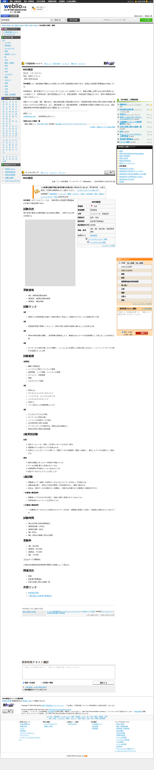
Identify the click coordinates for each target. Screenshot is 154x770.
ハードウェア (33, 369)
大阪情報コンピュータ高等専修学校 (131, 123)
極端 (122, 293)
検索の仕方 (23, 726)
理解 (46, 84)
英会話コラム (10, 169)
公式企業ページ (97, 724)
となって (64, 91)
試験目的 (123, 104)
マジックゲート (68, 124)
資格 (31, 25)
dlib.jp (101, 194)
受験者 (108, 94)
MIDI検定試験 (33, 593)
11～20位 (130, 263)
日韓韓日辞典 (52, 1)
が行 (74, 102)
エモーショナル (126, 270)
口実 (122, 289)
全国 (68, 94)
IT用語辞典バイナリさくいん (54, 705)
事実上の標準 (37, 213)
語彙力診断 (9, 178)
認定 (68, 105)
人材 (103, 91)
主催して (109, 84)
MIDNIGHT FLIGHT (127, 179)
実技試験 (69, 102)
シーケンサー (38, 450)
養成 (82, 105)
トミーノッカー (126, 266)
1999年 (39, 94)
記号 (4, 161)
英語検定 (62, 613)
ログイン (131, 1)
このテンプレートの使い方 (88, 190)
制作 (105, 102)
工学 (6, 60)
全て (3, 40)
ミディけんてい (36, 73)
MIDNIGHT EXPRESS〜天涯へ (131, 177)
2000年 (93, 225)
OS (58, 426)
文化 (6, 68)
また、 (51, 105)
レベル (29, 105)
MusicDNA (58, 124)
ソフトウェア (47, 369)
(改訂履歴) (51, 711)
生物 (6, 83)
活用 (54, 84)
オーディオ (32, 348)
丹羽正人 (123, 114)
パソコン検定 (125, 142)
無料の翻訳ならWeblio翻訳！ (41, 8)
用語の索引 (56, 63)
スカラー (75, 194)
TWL (56, 197)
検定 (36, 25)
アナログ (40, 414)
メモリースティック (80, 124)
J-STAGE (89, 194)
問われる (43, 105)
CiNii (82, 194)
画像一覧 (74, 63)
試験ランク (27, 102)
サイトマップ (24, 735)
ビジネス (8, 42)
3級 (40, 102)
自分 (49, 108)
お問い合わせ (72, 724)
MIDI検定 (93, 235)
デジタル (31, 414)
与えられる (105, 105)
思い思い (124, 285)
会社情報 (95, 726)
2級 (45, 102)
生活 (6, 71)
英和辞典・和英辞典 (122, 728)
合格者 (58, 105)
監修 (110, 102)
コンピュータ (9, 48)
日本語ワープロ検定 (88, 611)
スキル (58, 84)
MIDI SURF (123, 158)
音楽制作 (84, 102)
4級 (36, 102)
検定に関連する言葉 (29, 611)
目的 (28, 94)
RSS (85, 756)
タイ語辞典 (120, 742)
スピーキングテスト (12, 181)
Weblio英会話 (10, 172)
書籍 (69, 194)
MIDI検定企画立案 (126, 109)
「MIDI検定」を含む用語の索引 (36, 687)
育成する (109, 91)
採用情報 (95, 728)
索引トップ (48, 63)
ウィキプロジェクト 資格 (97, 239)
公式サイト (50, 116)
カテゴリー (81, 63)
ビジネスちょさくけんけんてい (71, 611)
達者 (122, 300)
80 (81, 94)
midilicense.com (29, 116)
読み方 (25, 73)
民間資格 (93, 210)
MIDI (72, 91)
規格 (84, 91)
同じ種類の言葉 (17, 25)
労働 (26, 25)
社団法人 (88, 84)
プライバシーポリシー (27, 733)
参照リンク (27, 113)
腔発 (122, 278)
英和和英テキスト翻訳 (35, 662)
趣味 (6, 77)
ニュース (62, 194)
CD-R (30, 423)
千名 (25, 97)
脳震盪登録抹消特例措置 (129, 281)
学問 (6, 66)
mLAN (46, 124)
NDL (96, 194)
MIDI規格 (38, 84)
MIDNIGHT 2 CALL (126, 169)
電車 (6, 51)
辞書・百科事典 (10, 94)
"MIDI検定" (53, 194)
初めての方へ (139, 16)
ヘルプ (150, 1)
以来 (44, 94)
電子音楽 (37, 91)
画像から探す (48, 726)
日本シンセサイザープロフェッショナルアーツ (131, 118)
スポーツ (8, 80)
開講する (56, 108)
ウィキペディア (32, 173)
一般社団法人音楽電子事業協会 (40, 596)
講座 (86, 105)
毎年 (49, 94)
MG (39, 124)
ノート (39, 372)
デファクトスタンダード (51, 91)
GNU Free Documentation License (60, 709)
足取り (123, 296)
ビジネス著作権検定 (53, 611)
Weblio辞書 (137, 711)
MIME (121, 182)
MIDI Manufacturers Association (131, 153)
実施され (56, 94)
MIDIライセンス (34, 76)
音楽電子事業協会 (98, 84)
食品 (6, 86)
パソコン (62, 348)
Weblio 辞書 (141, 1)
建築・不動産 (9, 63)
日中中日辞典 (40, 1)
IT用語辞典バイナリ (33, 64)
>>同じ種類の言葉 (92, 615)
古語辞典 (62, 1)
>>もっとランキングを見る (142, 304)
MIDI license (33, 79)
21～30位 (139, 263)
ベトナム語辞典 (121, 744)
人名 (6, 89)
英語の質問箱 (10, 175)
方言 (6, 91)
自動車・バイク (10, 54)
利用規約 (23, 730)
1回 (52, 94)
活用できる (97, 91)
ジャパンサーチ (46, 197)
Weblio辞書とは (25, 724)
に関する (100, 102)
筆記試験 (61, 102)
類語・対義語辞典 (15, 1)
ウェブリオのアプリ (50, 724)
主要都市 (73, 94)
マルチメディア (34, 381)
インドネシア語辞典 (122, 739)
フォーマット (43, 471)
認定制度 (69, 84)
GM (29, 402)
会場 (84, 94)
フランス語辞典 (121, 737)
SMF (104, 450)
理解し (90, 91)
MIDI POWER (124, 156)
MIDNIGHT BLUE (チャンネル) (131, 171)
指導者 (74, 105)
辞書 (4, 1)
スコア (52, 405)
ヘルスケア (9, 74)
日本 (95, 206)
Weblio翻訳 (119, 730)
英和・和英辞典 (29, 1)
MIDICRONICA (125, 161)
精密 (122, 274)
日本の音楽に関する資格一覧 (39, 582)
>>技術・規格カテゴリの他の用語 (102, 127)
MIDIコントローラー (127, 163)
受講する (92, 105)
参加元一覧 (148, 16)
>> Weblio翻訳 (147, 309)
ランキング (65, 63)
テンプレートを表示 (108, 245)
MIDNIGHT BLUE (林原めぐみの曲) (132, 174)
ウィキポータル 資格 (98, 242)
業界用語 (8, 45)
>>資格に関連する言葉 (107, 615)
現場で (90, 102)
